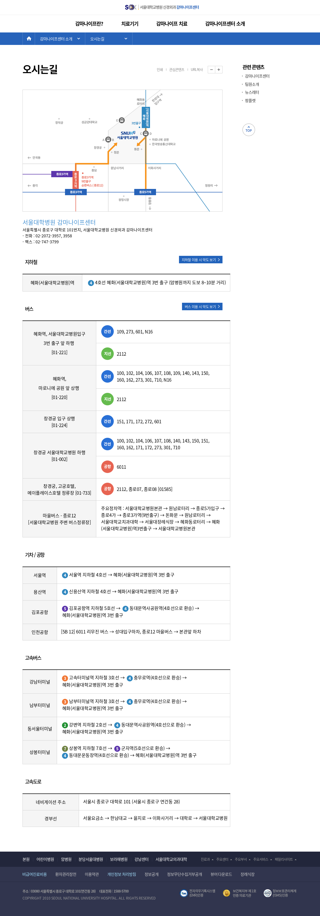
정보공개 (151, 874)
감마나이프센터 (257, 76)
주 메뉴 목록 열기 (60, 38)
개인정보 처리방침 (121, 874)
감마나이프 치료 (171, 23)
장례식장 (247, 874)
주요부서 (241, 859)
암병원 (66, 859)
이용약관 (92, 874)
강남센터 (141, 859)
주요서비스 (260, 859)
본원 (26, 859)
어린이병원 (45, 859)
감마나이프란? (89, 23)
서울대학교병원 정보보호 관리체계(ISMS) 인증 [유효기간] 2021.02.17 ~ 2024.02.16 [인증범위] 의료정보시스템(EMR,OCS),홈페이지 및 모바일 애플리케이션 (281, 893)
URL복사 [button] (197, 69)
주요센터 (222, 859)
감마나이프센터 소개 (225, 23)
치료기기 (129, 23)
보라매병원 (119, 859)
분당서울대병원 (90, 859)
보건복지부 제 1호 (239, 893)
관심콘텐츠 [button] (176, 69)
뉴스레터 (252, 92)
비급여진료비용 (34, 874)
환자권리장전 (65, 874)
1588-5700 (121, 891)
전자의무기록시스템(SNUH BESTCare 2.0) (198, 893)
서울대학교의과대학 (171, 859)
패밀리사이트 (284, 859)
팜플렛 (250, 100)
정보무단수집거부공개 (184, 874)
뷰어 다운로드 (221, 874)
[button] (200, 259)
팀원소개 (252, 84)
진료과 (205, 859)
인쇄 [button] (160, 69)
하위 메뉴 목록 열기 (108, 38)
